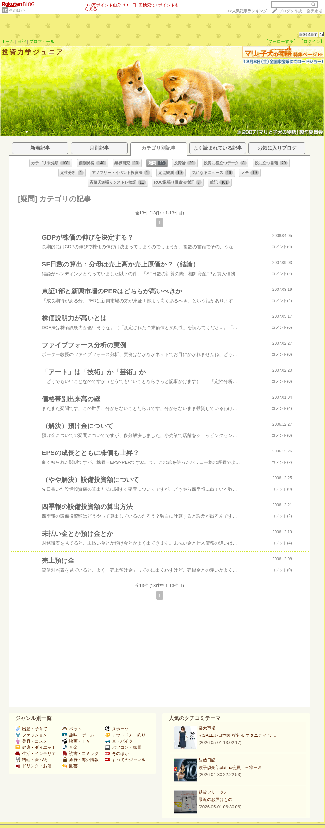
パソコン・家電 (123, 747)
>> (247, 11)
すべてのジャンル (125, 759)
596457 (308, 34)
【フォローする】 (281, 41)
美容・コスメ (31, 741)
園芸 (70, 765)
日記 (22, 41)
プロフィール (41, 41)
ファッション (31, 735)
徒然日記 (207, 760)
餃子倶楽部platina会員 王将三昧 (230, 767)
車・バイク (119, 741)
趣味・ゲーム (78, 735)
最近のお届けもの (215, 799)
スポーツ (117, 728)
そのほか (17, 10)
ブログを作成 (290, 11)
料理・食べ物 (31, 759)
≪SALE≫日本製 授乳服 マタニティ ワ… (238, 735)
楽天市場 (314, 11)
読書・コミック (80, 753)
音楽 (70, 747)
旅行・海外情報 (80, 759)
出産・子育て (31, 728)
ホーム (7, 41)
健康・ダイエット (35, 747)
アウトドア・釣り (125, 735)
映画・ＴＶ (76, 741)
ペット (72, 728)
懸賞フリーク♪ (212, 792)
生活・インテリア (35, 753)
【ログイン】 (311, 41)
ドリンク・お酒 (33, 765)
